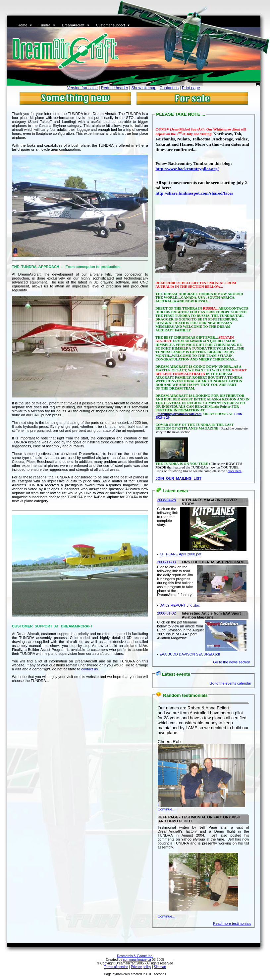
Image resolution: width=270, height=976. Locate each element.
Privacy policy (141, 967)
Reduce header (114, 88)
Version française (82, 88)
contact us (89, 669)
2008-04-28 (166, 500)
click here (235, 471)
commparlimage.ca (137, 959)
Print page (191, 88)
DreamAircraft (73, 25)
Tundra (44, 25)
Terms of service (116, 967)
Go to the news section (231, 662)
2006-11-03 (166, 562)
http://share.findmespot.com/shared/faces (194, 193)
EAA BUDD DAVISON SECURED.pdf (189, 654)
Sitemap (160, 967)
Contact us (169, 88)
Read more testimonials (232, 923)
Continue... (166, 809)
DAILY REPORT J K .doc (179, 605)
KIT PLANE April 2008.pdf (180, 554)
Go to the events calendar (230, 683)
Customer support (110, 25)
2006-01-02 (166, 613)
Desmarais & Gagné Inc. (135, 956)
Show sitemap (144, 88)
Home (22, 25)
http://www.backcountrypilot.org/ (187, 168)
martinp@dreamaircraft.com (179, 414)
